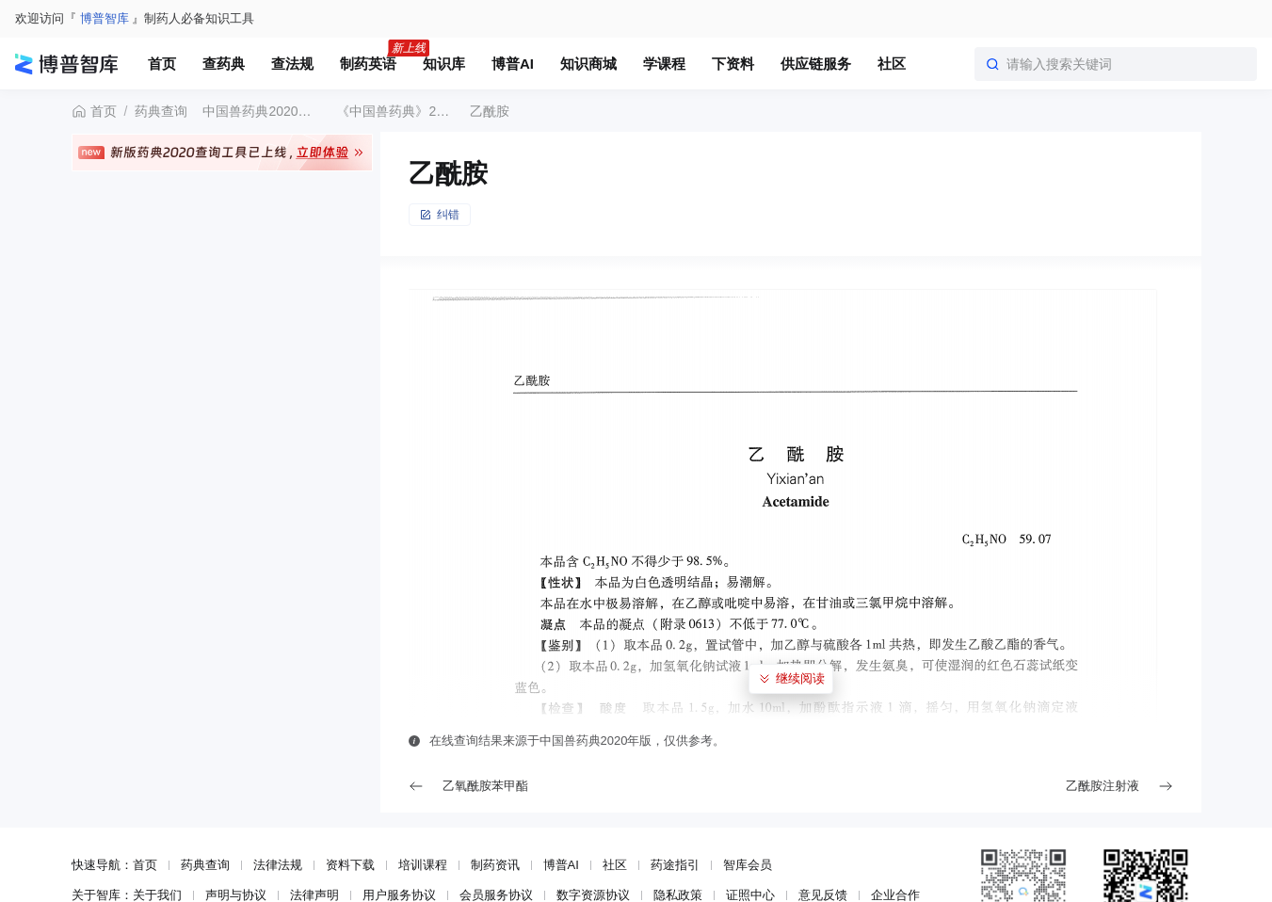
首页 (94, 112)
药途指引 (675, 865)
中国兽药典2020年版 (261, 111)
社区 (615, 865)
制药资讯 (495, 865)
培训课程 (422, 865)
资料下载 (350, 865)
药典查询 (161, 111)
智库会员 (747, 865)
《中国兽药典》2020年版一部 (395, 111)
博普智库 (104, 18)
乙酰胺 (489, 111)
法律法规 (277, 865)
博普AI (561, 865)
